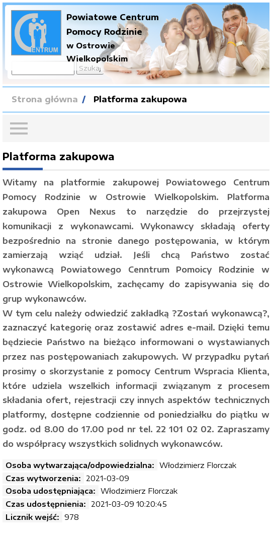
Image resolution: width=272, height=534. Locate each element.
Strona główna (45, 99)
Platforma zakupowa (140, 99)
